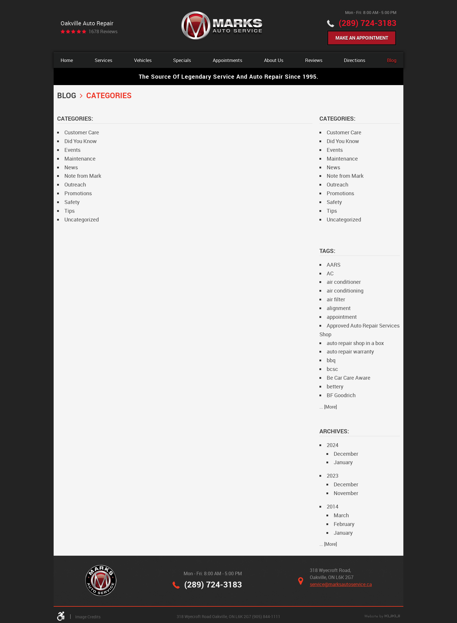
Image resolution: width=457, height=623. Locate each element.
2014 (332, 506)
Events (72, 149)
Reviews (313, 60)
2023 (332, 475)
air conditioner (344, 281)
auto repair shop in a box (355, 342)
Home (67, 60)
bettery (335, 386)
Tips (69, 210)
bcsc (332, 368)
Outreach (75, 184)
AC (330, 273)
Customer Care (81, 132)
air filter (336, 299)
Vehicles (143, 60)
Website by (382, 617)
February (344, 523)
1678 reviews (103, 31)
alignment (339, 308)
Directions (354, 60)
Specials (182, 60)
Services (103, 60)
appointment (342, 316)
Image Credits (88, 617)
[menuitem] (67, 60)
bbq (331, 360)
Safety (72, 201)
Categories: (337, 118)
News (71, 167)
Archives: (334, 431)
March (341, 515)
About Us (273, 60)
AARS (333, 264)
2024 (332, 444)
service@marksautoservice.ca (341, 584)
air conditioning (345, 290)
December (346, 453)
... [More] (328, 407)
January (343, 462)
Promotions (78, 193)
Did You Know (80, 141)
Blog (391, 60)
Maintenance (80, 158)
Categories (108, 95)
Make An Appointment (361, 38)
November (346, 493)
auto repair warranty (350, 351)
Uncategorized (81, 219)
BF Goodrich (341, 395)
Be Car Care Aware (348, 377)
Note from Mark (82, 175)
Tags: (327, 251)
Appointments (227, 60)
